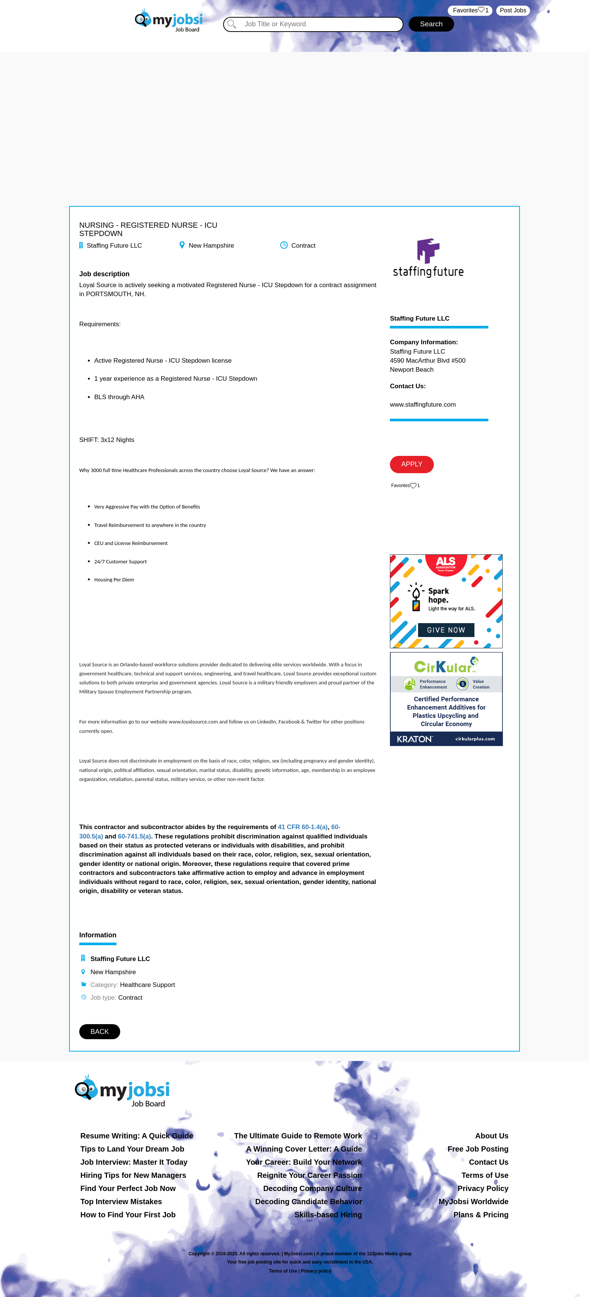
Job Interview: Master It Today (133, 1162)
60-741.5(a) (134, 836)
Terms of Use (485, 1175)
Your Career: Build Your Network (304, 1162)
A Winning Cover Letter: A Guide (304, 1149)
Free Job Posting (478, 1149)
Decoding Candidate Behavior (308, 1201)
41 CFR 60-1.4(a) (303, 827)
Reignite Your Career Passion (309, 1175)
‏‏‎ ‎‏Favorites (470, 10)
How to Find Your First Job (128, 1215)
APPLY (412, 464)
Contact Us (489, 1162)
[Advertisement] (294, 104)
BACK (100, 1031)
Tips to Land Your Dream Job (132, 1149)
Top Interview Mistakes (121, 1201)
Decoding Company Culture (312, 1188)
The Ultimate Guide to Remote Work (298, 1136)
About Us (492, 1136)
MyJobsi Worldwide (474, 1201)
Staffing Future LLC (420, 318)
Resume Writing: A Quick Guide (136, 1136)
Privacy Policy (483, 1188)
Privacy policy (316, 1271)
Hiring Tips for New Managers (133, 1175)
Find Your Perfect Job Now (128, 1188)
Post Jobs (513, 10)
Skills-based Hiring (328, 1215)
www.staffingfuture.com (423, 404)
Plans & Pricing (481, 1215)
